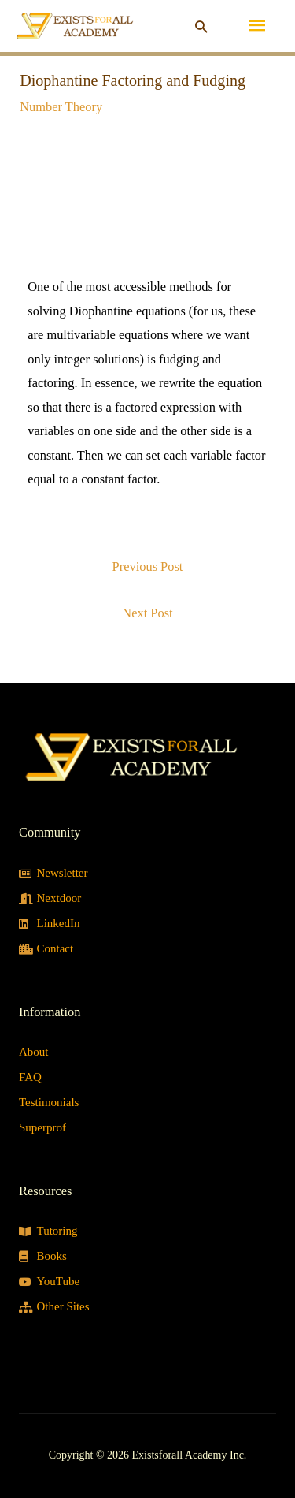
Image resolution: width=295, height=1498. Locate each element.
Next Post (147, 613)
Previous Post (147, 566)
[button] (201, 26)
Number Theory (61, 106)
